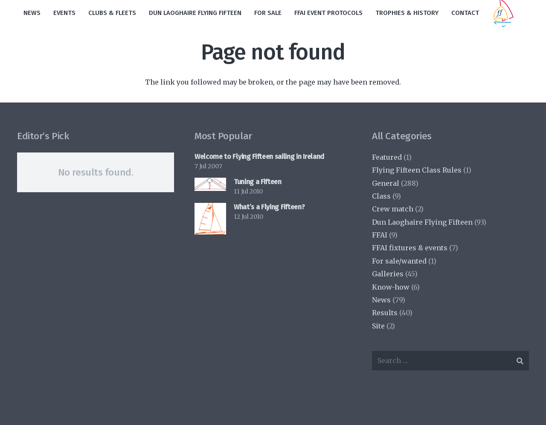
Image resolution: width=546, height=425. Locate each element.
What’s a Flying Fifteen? (269, 207)
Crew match (392, 209)
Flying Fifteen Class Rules (417, 170)
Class (381, 196)
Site (378, 326)
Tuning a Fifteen (258, 182)
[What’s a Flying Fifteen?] (210, 218)
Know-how (391, 287)
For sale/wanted (399, 261)
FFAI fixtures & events (409, 247)
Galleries (388, 274)
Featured (387, 157)
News (381, 300)
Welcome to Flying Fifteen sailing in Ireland (259, 156)
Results (385, 312)
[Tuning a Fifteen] (210, 184)
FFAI (379, 235)
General (385, 183)
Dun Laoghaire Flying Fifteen (422, 222)
